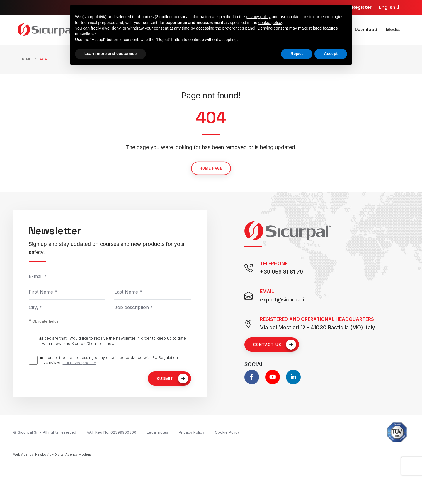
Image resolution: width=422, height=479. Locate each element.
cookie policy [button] (270, 22)
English (390, 7)
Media (393, 29)
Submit (172, 378)
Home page (211, 176)
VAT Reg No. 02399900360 (111, 432)
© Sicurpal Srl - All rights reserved (44, 432)
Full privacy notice (79, 362)
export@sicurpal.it (283, 299)
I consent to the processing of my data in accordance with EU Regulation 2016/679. (110, 360)
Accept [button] (331, 53)
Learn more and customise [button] (110, 53)
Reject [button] (296, 53)
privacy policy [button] (258, 16)
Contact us (274, 345)
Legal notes (157, 432)
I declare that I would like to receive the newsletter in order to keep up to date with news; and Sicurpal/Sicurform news (114, 341)
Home (26, 59)
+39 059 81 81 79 (281, 272)
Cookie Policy (227, 432)
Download (366, 29)
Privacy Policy (191, 432)
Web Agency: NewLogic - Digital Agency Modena (52, 454)
